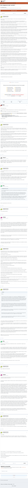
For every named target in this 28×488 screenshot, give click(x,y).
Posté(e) (5, 17)
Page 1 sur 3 (14, 13)
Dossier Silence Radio (10, 87)
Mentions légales (10, 484)
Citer (2, 79)
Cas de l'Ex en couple (18, 88)
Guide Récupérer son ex (10, 88)
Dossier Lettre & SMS (18, 87)
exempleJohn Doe (4, 7)
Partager (14, 475)
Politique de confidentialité (4, 484)
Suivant (25, 13)
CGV (13, 484)
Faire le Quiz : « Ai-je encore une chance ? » (18, 94)
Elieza (4, 185)
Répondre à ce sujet (14, 10)
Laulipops (4, 217)
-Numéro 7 (4, 157)
